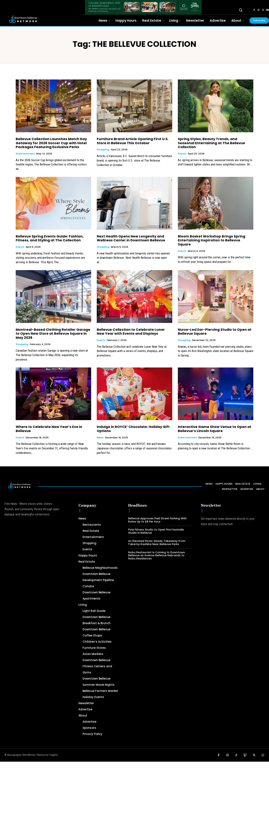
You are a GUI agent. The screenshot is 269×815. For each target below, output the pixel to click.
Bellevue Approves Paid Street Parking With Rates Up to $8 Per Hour (157, 520)
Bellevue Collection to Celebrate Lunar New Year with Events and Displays (131, 331)
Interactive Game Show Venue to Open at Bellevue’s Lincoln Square (214, 428)
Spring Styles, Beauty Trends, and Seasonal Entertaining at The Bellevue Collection (211, 143)
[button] (240, 9)
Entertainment (25, 153)
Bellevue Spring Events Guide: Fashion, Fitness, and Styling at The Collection (50, 238)
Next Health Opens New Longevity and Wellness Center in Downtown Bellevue (131, 238)
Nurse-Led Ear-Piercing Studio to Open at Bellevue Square (214, 331)
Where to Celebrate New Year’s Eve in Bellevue (49, 428)
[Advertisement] (112, 788)
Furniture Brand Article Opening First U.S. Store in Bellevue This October (132, 141)
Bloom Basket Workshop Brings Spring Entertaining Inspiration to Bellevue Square (211, 240)
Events (182, 153)
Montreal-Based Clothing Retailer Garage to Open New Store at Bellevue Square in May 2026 (53, 333)
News (100, 437)
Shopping (103, 149)
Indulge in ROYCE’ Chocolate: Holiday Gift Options (133, 428)
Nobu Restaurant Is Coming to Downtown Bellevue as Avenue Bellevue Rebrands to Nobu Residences (156, 555)
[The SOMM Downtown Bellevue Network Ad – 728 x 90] (143, 7)
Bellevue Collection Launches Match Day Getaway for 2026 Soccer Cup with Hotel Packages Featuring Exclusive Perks (51, 143)
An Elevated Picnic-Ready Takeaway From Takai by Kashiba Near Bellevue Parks (156, 542)
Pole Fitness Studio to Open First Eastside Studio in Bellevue (156, 531)
